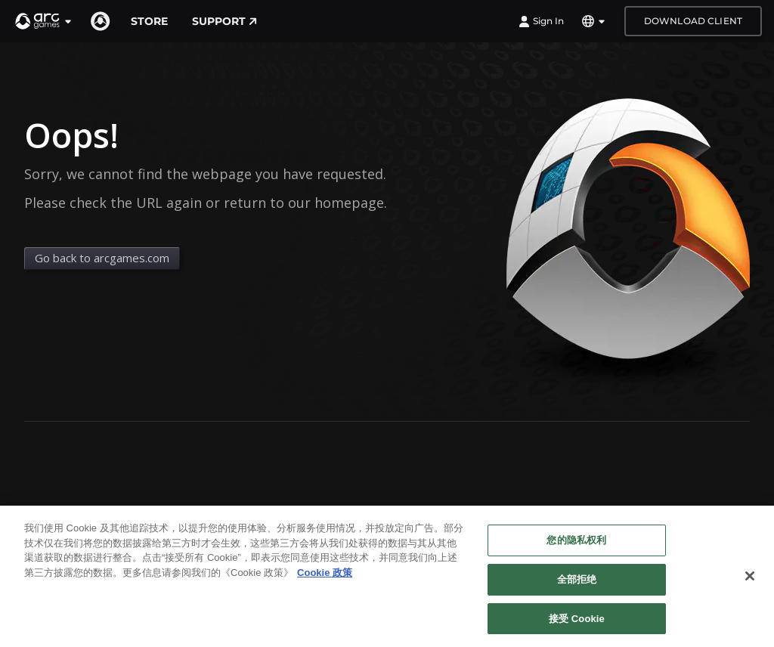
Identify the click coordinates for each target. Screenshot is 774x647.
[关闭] (749, 582)
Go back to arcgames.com (102, 257)
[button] (44, 21)
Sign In (541, 21)
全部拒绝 (577, 585)
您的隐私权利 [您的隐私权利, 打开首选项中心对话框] (576, 547)
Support (224, 21)
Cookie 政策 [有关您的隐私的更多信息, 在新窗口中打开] (324, 578)
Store (149, 21)
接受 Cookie (577, 624)
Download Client (693, 20)
